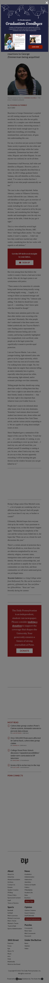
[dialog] (24, 491)
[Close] (46, 2)
